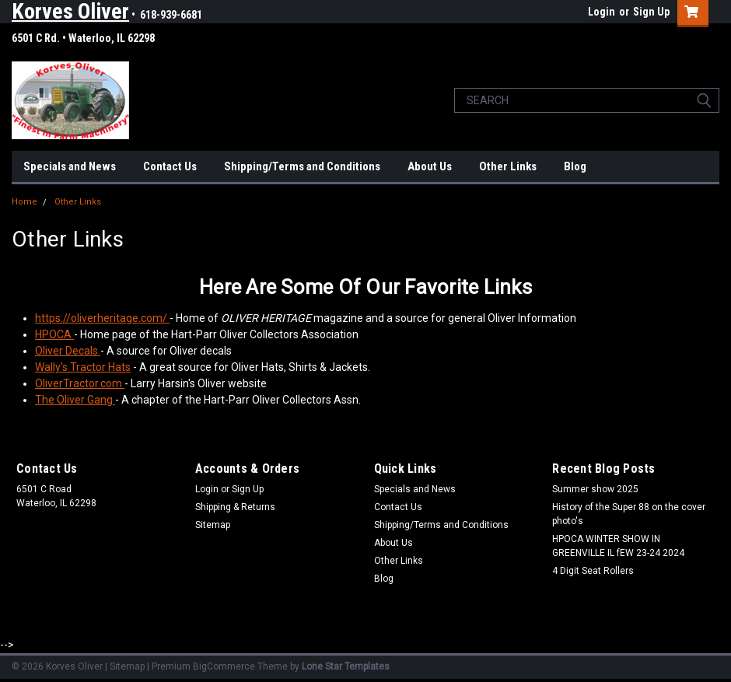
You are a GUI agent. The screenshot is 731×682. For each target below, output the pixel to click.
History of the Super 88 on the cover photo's (628, 514)
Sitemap (212, 524)
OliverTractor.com (79, 383)
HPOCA (54, 334)
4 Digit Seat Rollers (593, 570)
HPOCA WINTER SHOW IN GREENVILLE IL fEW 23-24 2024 (618, 545)
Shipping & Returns (235, 507)
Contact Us (170, 166)
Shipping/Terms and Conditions (302, 166)
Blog (575, 166)
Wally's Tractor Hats (83, 367)
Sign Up (651, 11)
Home (24, 202)
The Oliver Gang (75, 399)
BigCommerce (224, 666)
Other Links (508, 166)
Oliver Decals (66, 350)
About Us (429, 166)
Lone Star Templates (346, 666)
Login (601, 11)
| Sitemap (125, 666)
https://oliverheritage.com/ (101, 318)
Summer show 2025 (595, 489)
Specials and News (69, 166)
